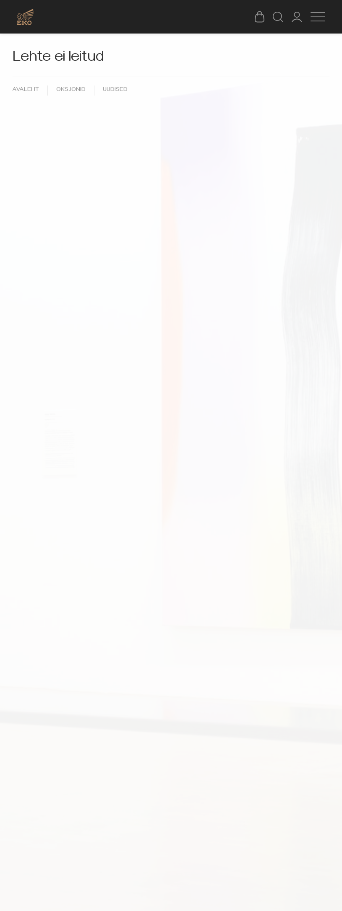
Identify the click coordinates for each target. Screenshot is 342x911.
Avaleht (26, 90)
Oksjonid (71, 90)
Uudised (115, 90)
